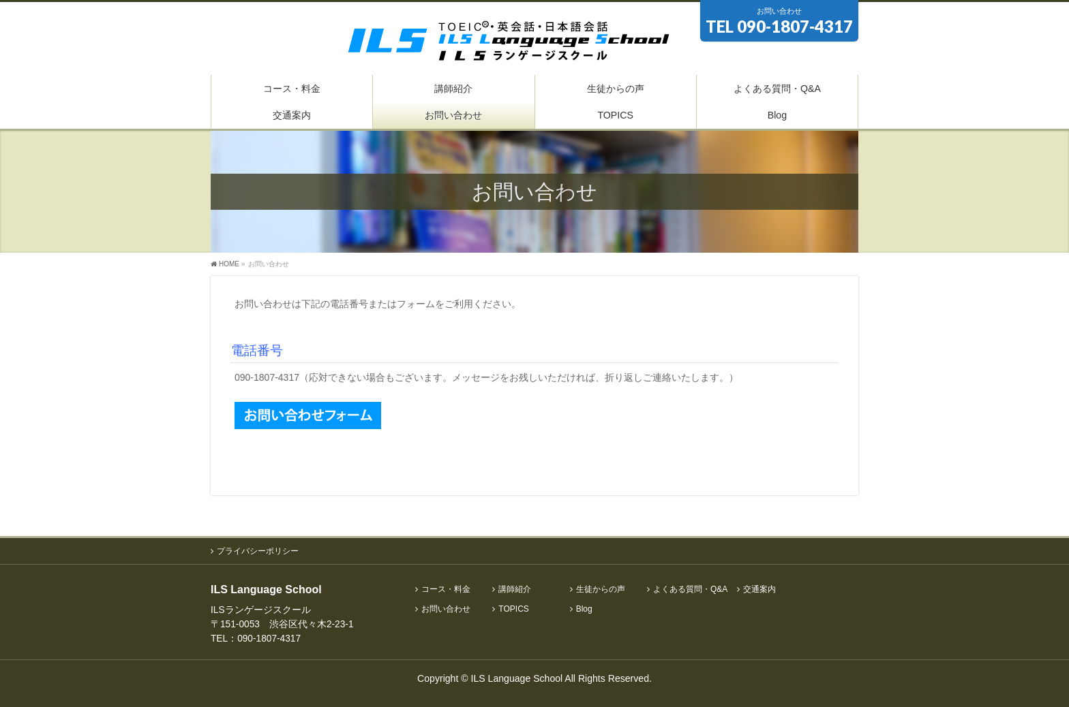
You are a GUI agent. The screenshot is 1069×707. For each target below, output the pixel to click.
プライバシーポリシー (258, 551)
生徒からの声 (600, 589)
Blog (584, 609)
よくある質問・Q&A (690, 589)
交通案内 (759, 589)
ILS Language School (517, 678)
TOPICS (513, 609)
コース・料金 (445, 589)
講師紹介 (514, 589)
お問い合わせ (445, 609)
